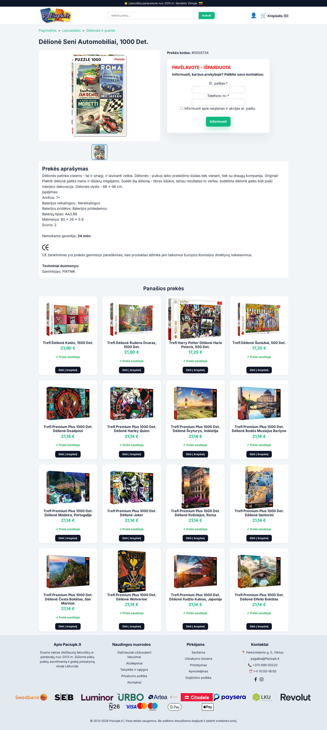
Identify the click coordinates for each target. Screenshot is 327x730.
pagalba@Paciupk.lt (265, 658)
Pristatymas (198, 665)
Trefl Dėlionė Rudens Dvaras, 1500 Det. (131, 345)
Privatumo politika (134, 676)
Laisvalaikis (71, 30)
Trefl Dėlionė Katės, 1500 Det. (68, 343)
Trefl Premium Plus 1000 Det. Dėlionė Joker (131, 513)
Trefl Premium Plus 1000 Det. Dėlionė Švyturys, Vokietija (195, 429)
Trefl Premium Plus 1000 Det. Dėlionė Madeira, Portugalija (68, 513)
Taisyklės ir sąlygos (134, 669)
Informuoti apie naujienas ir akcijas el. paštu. (220, 108)
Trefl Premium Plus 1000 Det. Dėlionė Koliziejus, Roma (195, 513)
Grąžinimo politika (198, 677)
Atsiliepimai (134, 663)
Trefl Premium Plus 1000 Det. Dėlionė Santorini (259, 513)
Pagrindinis (47, 30)
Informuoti (218, 121)
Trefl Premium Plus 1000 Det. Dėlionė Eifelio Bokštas (259, 597)
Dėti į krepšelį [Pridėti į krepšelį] (68, 370)
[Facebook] (255, 679)
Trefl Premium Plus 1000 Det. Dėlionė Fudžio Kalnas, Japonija (195, 597)
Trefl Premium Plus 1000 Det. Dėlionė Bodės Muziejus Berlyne (259, 429)
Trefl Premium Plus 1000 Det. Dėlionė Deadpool (68, 429)
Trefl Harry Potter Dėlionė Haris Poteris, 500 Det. (195, 345)
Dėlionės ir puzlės (100, 30)
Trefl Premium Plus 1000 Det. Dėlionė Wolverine (131, 597)
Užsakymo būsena (198, 658)
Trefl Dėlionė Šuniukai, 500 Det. (259, 343)
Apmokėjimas (198, 671)
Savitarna (198, 652)
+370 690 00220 (265, 665)
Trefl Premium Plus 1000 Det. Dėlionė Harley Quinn (131, 429)
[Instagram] (261, 679)
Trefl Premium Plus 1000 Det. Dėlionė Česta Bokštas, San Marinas (68, 599)
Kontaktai (134, 682)
